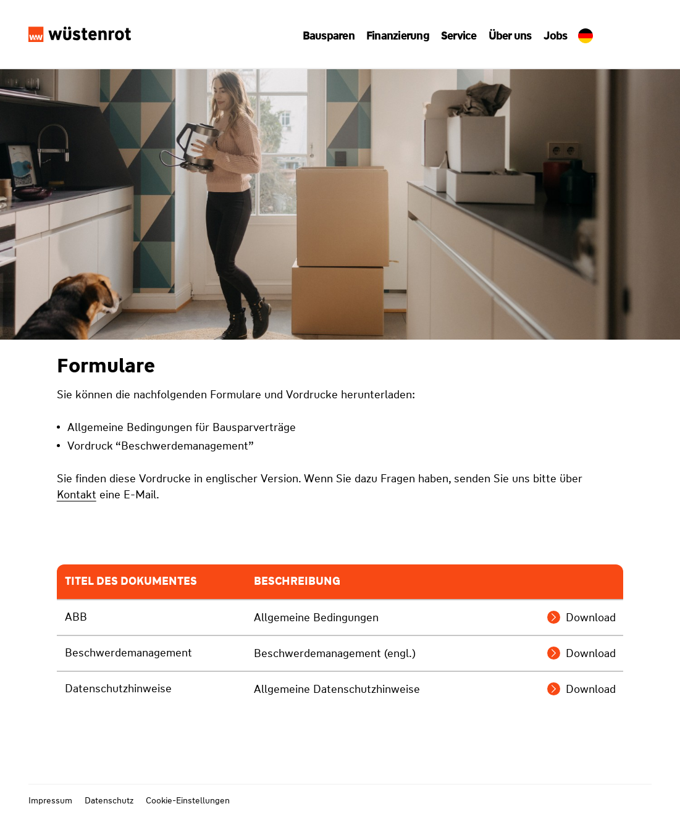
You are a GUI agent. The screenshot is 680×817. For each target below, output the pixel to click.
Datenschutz (109, 800)
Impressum (50, 800)
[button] (333, 35)
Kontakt (76, 494)
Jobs (551, 36)
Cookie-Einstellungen (188, 800)
